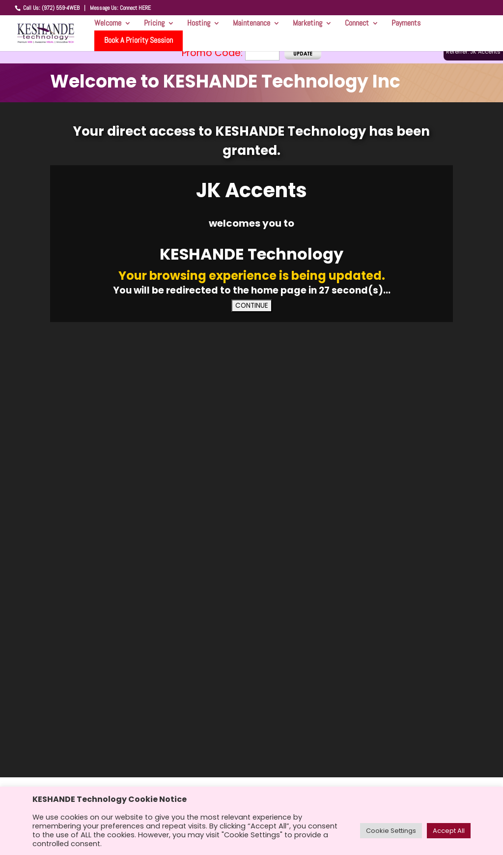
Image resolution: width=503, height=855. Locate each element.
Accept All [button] (449, 830)
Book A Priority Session (138, 40)
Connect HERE (135, 8)
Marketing (307, 25)
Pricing (154, 25)
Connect (357, 25)
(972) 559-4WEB (61, 8)
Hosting (198, 25)
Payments (405, 25)
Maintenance (251, 25)
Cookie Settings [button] (391, 830)
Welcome (107, 25)
